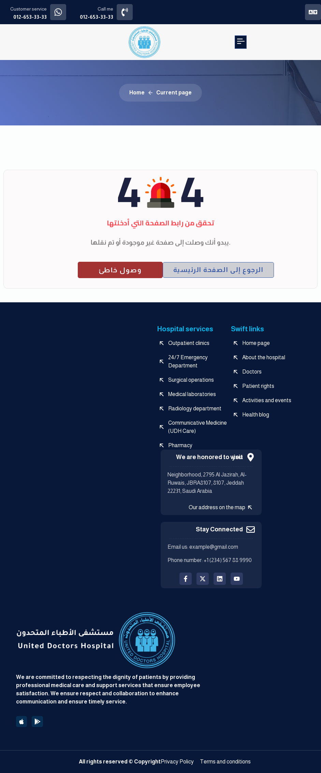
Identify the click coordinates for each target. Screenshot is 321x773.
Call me (105, 9)
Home (137, 92)
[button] (241, 42)
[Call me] (125, 12)
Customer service (28, 9)
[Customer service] (58, 12)
